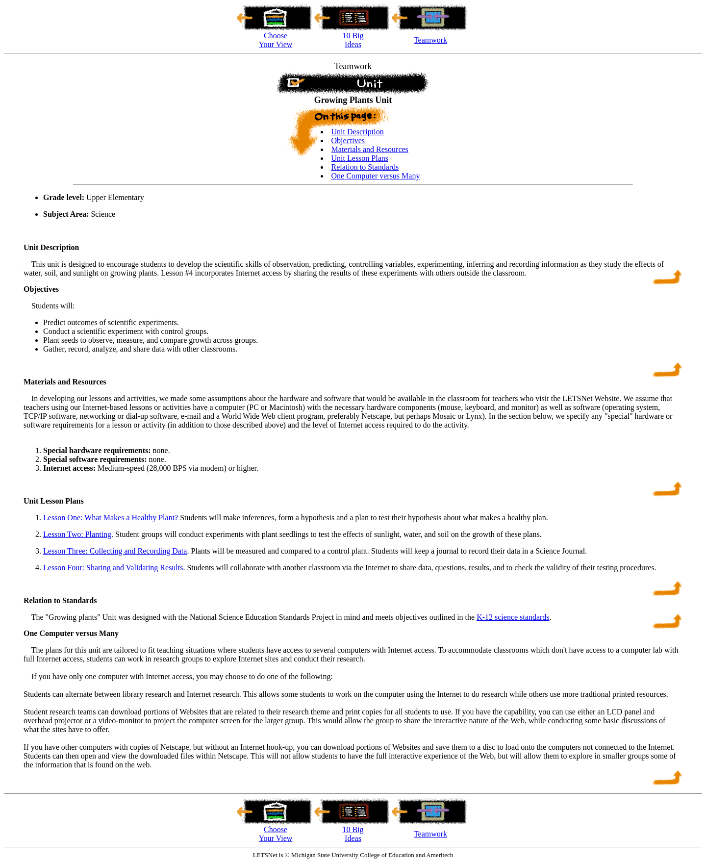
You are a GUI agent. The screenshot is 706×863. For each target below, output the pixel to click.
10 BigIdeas (352, 40)
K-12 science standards (513, 617)
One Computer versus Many (375, 176)
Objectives (348, 140)
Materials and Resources (369, 149)
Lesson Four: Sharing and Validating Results (113, 567)
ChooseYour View (276, 40)
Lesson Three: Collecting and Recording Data (115, 551)
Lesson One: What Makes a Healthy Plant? (110, 517)
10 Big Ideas (352, 833)
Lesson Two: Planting (77, 534)
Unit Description (357, 131)
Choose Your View (276, 833)
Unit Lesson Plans (359, 158)
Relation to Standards (365, 167)
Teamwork (430, 40)
